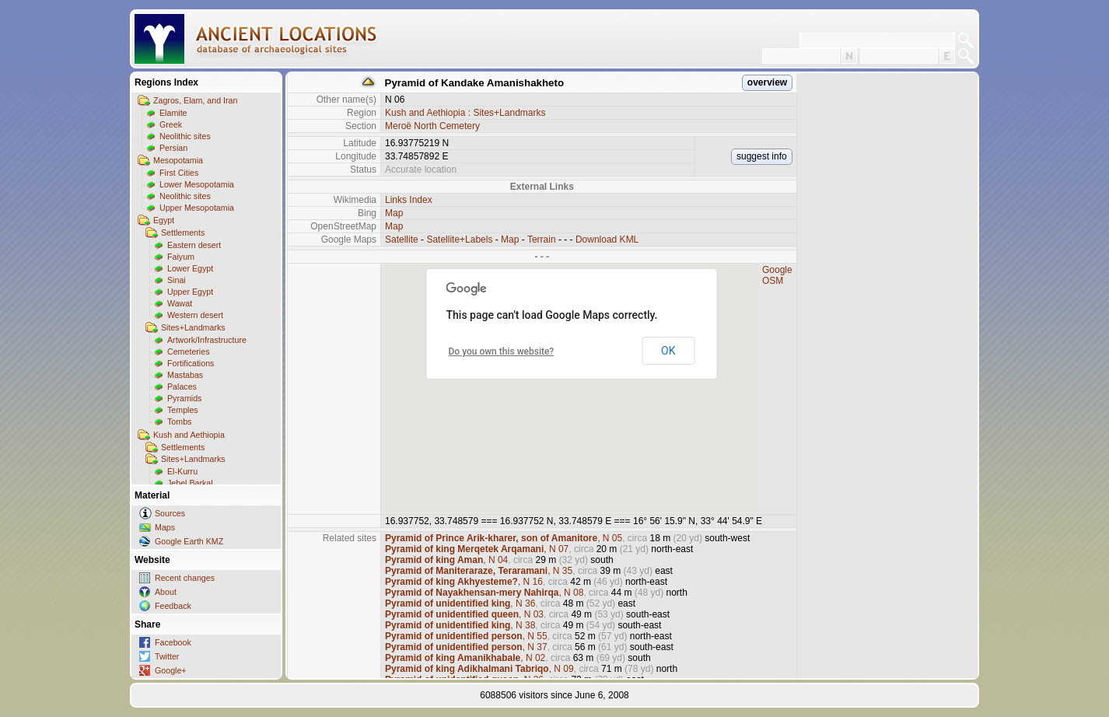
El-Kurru (182, 471)
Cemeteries (188, 351)
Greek (170, 124)
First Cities (178, 172)
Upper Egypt (190, 291)
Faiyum (180, 256)
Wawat (179, 303)
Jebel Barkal (190, 483)
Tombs (179, 421)
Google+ (171, 670)
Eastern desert (194, 245)
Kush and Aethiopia (189, 434)
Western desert (195, 315)
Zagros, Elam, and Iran (195, 100)
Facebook (173, 642)
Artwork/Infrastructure (207, 340)
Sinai (176, 280)
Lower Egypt (190, 268)
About (166, 591)
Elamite (173, 112)
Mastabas (185, 374)
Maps (165, 527)
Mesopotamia (178, 160)
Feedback (173, 605)
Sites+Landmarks (193, 327)
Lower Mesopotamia (196, 184)
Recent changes (185, 577)
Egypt (163, 220)
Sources (170, 513)
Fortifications (190, 363)
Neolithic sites (185, 136)
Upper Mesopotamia (196, 207)
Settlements (183, 232)
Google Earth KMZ (189, 541)
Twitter (167, 656)
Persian (173, 147)
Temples (182, 409)
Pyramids (184, 398)
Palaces (182, 386)
